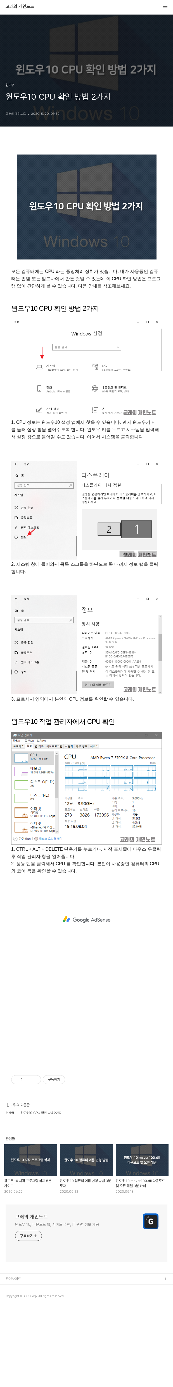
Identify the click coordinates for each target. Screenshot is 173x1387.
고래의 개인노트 (20, 6)
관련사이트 (13, 1279)
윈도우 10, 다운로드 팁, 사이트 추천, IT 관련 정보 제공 (57, 1224)
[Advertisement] (86, 919)
